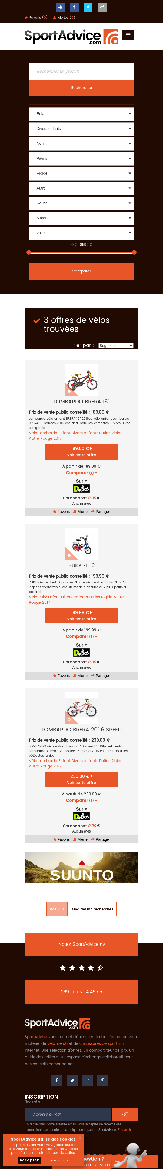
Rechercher (81, 88)
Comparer (81, 271)
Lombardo (47, 433)
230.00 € (81, 779)
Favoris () (36, 17)
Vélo (33, 433)
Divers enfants (84, 433)
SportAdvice (36, 1037)
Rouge (46, 438)
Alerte (80, 511)
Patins (104, 433)
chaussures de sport (98, 1043)
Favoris (61, 511)
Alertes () (64, 17)
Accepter (29, 1160)
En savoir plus (57, 1160)
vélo (51, 1043)
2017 (58, 438)
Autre (34, 438)
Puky (42, 597)
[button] (81, 114)
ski (65, 1043)
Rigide (117, 433)
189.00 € (81, 451)
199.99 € (81, 615)
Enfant (64, 433)
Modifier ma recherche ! (92, 909)
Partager (100, 511)
